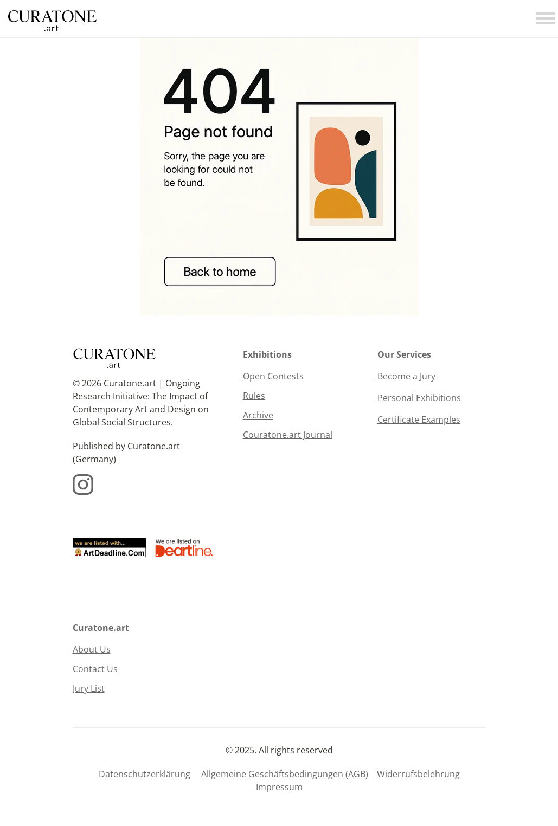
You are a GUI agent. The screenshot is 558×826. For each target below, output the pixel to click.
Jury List (89, 688)
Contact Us (95, 669)
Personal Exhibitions (419, 398)
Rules (254, 396)
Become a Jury (406, 376)
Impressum (279, 787)
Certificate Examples (418, 419)
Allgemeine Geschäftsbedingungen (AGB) (284, 774)
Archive (258, 415)
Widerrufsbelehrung (418, 774)
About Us (92, 649)
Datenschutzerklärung (144, 774)
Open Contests (273, 376)
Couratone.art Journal (287, 435)
